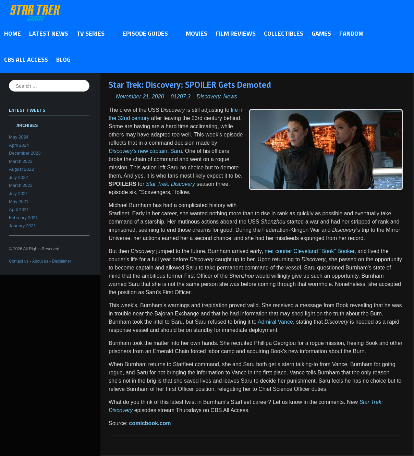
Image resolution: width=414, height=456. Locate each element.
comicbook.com (150, 423)
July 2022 (18, 177)
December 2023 (25, 153)
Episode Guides (147, 34)
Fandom (351, 33)
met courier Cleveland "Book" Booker (309, 251)
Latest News (48, 33)
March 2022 (21, 185)
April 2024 (19, 145)
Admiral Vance (275, 322)
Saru (176, 151)
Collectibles (283, 33)
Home (12, 33)
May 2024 (18, 137)
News (230, 96)
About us (40, 261)
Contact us (18, 261)
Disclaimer (61, 261)
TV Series (92, 34)
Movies (196, 33)
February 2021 (23, 217)
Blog (63, 59)
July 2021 (18, 193)
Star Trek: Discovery (170, 184)
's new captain (138, 151)
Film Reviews (236, 33)
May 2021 (18, 201)
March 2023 (21, 161)
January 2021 (22, 225)
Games (321, 33)
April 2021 (19, 209)
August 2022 (21, 169)
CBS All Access (26, 59)
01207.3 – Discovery (195, 96)
